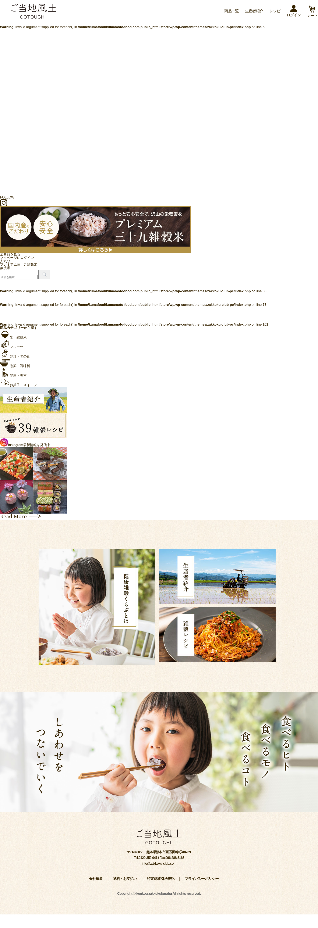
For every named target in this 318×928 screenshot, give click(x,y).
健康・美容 (13, 375)
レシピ (274, 11)
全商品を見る (10, 254)
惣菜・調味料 (15, 366)
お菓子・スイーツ (18, 385)
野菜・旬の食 (15, 356)
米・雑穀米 (13, 337)
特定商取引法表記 (160, 879)
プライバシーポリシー (202, 879)
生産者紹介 (254, 11)
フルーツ (11, 347)
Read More (20, 517)
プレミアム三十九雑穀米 (18, 264)
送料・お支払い (125, 879)
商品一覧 (231, 11)
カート (312, 14)
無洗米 (5, 268)
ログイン (294, 13)
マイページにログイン (17, 257)
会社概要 (96, 879)
